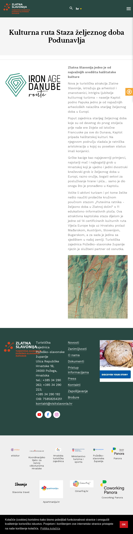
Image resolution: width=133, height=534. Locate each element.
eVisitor (15, 455)
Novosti (73, 342)
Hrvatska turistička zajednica (58, 458)
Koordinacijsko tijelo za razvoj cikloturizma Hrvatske (36, 463)
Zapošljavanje (78, 391)
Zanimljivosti (77, 349)
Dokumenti (76, 361)
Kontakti (74, 385)
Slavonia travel (20, 492)
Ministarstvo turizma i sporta (78, 459)
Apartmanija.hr (51, 501)
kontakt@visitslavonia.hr (54, 403)
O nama (74, 355)
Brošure (73, 397)
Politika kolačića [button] (50, 528)
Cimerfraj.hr (81, 491)
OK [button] (124, 524)
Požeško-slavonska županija (98, 458)
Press (72, 378)
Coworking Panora (112, 497)
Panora (118, 458)
